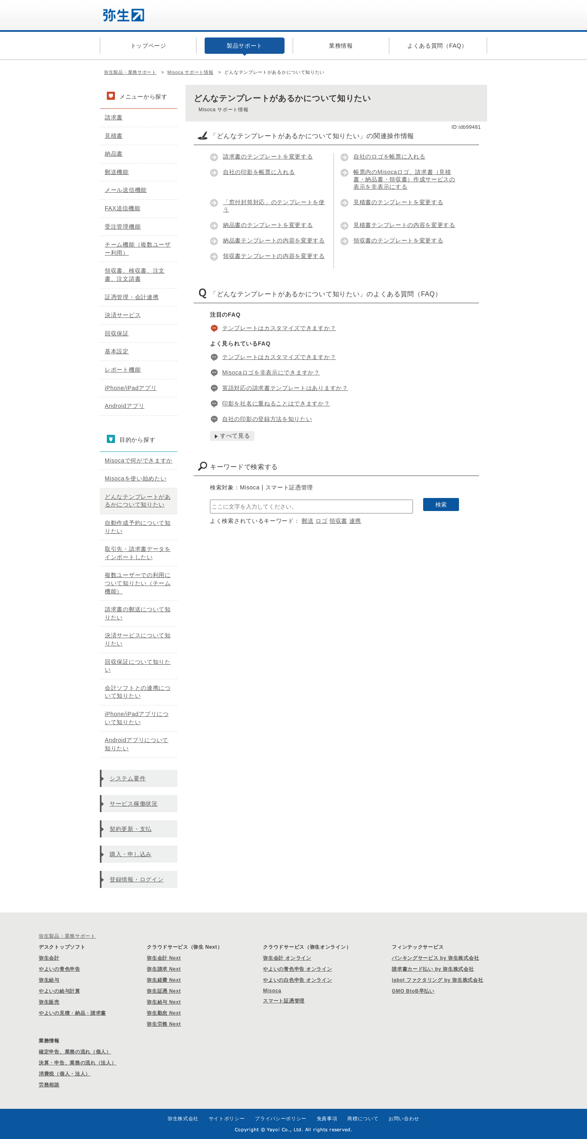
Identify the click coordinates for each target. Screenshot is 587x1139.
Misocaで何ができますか (138, 460)
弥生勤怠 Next (164, 1013)
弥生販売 (49, 1002)
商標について (362, 1118)
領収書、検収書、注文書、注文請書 (135, 274)
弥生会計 (49, 958)
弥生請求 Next (164, 969)
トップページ (148, 45)
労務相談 (49, 1085)
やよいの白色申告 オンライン (297, 980)
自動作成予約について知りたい (138, 527)
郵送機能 (117, 172)
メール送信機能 (126, 190)
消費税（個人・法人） (64, 1074)
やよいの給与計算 (59, 991)
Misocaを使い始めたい (135, 478)
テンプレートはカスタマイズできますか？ (279, 328)
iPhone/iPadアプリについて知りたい (137, 718)
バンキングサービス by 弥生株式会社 (435, 958)
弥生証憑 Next (164, 991)
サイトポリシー (227, 1118)
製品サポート (245, 45)
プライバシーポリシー (281, 1118)
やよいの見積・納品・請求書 (72, 1013)
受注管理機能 (123, 226)
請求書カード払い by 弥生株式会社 (433, 969)
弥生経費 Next (164, 980)
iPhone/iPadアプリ (131, 388)
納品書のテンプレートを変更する (268, 225)
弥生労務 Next (164, 1024)
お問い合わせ (403, 1118)
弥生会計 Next (164, 958)
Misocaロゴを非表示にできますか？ (271, 372)
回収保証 (117, 333)
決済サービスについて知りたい (138, 639)
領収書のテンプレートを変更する (398, 240)
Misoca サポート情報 (191, 72)
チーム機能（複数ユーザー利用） (138, 248)
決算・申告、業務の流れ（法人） (78, 1063)
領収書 (338, 521)
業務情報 (341, 45)
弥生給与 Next (164, 1002)
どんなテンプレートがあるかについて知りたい (138, 500)
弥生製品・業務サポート (130, 72)
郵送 (307, 521)
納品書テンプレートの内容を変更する (274, 240)
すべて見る (235, 435)
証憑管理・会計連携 (132, 297)
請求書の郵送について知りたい (138, 613)
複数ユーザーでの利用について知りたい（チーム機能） (138, 583)
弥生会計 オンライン (287, 958)
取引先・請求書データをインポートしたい (138, 553)
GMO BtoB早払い (413, 991)
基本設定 (117, 351)
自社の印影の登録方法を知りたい (267, 419)
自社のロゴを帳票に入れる (389, 156)
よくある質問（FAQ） (437, 45)
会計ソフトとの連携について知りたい (138, 692)
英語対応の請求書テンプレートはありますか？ (285, 388)
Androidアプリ (124, 406)
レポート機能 (123, 369)
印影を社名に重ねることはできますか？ (276, 403)
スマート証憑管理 (284, 1001)
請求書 (114, 117)
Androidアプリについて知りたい (136, 744)
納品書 (114, 153)
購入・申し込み (131, 854)
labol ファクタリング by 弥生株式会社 (437, 980)
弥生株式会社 (183, 1118)
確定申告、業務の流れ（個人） (75, 1052)
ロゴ (321, 521)
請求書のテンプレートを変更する (268, 156)
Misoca (272, 991)
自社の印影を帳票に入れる (259, 172)
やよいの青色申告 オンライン (297, 969)
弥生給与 (49, 980)
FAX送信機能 (122, 208)
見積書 (114, 135)
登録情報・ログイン (136, 879)
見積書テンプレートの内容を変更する (404, 225)
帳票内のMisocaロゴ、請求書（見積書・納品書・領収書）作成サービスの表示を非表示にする (404, 179)
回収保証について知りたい (138, 666)
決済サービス (123, 315)
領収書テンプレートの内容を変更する (274, 256)
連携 (355, 521)
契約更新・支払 (131, 829)
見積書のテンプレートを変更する (398, 202)
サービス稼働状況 (134, 803)
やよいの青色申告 (59, 969)
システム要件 (128, 778)
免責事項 (327, 1118)
